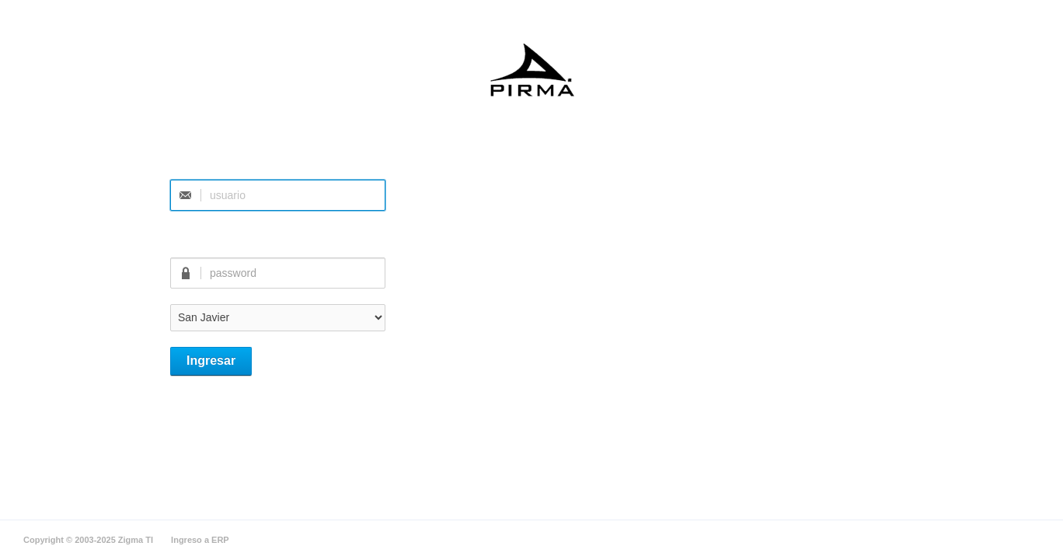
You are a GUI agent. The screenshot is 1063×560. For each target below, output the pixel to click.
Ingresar (210, 360)
